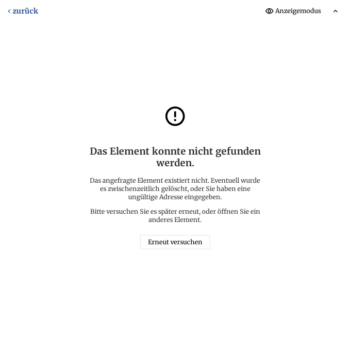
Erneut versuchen (175, 242)
